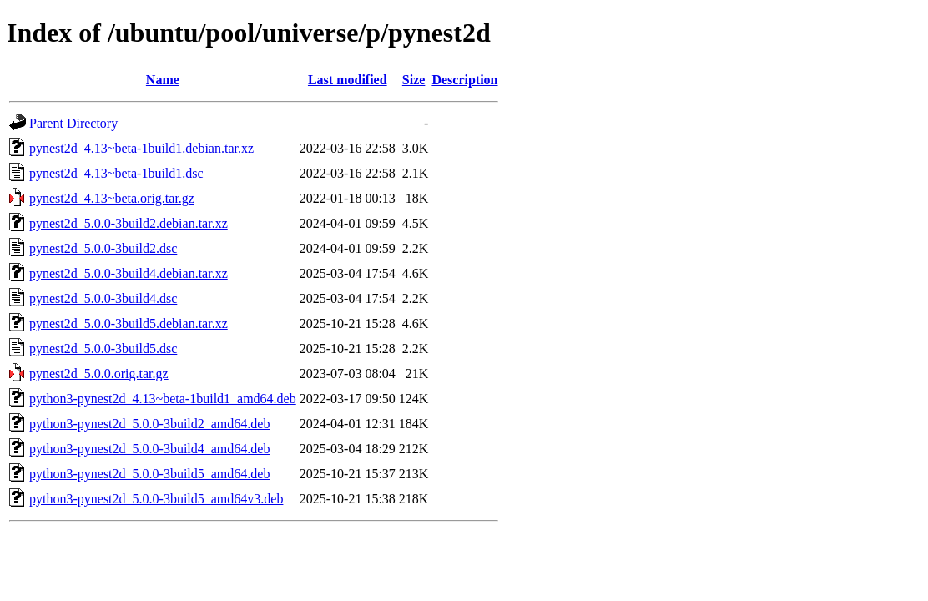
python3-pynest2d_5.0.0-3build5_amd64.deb (149, 474)
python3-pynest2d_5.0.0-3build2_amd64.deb (149, 424)
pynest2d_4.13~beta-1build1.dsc (116, 173)
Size (414, 80)
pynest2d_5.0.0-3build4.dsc (103, 298)
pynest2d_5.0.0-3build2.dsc (103, 248)
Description (464, 80)
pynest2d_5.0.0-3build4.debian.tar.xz (128, 273)
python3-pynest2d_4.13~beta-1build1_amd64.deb (162, 398)
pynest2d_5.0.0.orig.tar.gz (99, 373)
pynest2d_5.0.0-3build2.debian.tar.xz (128, 223)
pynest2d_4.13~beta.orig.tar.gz (111, 198)
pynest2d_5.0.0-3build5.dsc (103, 348)
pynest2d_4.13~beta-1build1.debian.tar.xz (141, 148)
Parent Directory (73, 123)
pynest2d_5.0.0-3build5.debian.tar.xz (128, 323)
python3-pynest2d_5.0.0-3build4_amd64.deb (149, 449)
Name (162, 80)
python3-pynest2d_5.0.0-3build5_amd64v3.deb (156, 499)
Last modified (347, 80)
